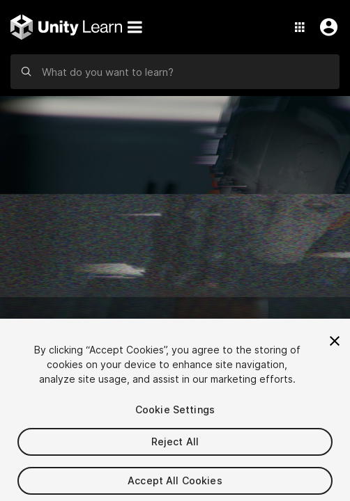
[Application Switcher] (300, 27)
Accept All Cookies (175, 485)
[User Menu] (326, 27)
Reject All (175, 446)
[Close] (334, 345)
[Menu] (134, 27)
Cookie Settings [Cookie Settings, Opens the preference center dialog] (175, 414)
